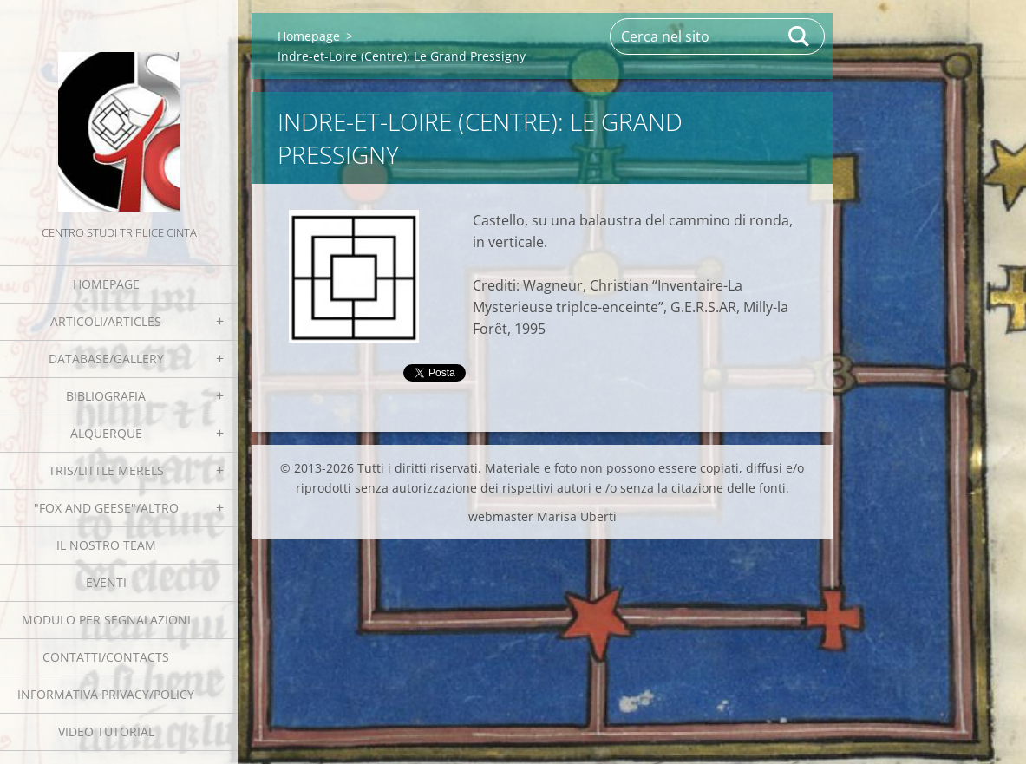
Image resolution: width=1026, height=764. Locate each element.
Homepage (106, 284)
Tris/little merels (106, 470)
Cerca (799, 36)
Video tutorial (106, 731)
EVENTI (106, 582)
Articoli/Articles (105, 321)
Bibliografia (106, 396)
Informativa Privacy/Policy (105, 694)
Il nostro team (106, 545)
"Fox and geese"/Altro (106, 508)
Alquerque (106, 433)
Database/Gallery (106, 358)
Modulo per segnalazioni (106, 619)
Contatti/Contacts (105, 657)
